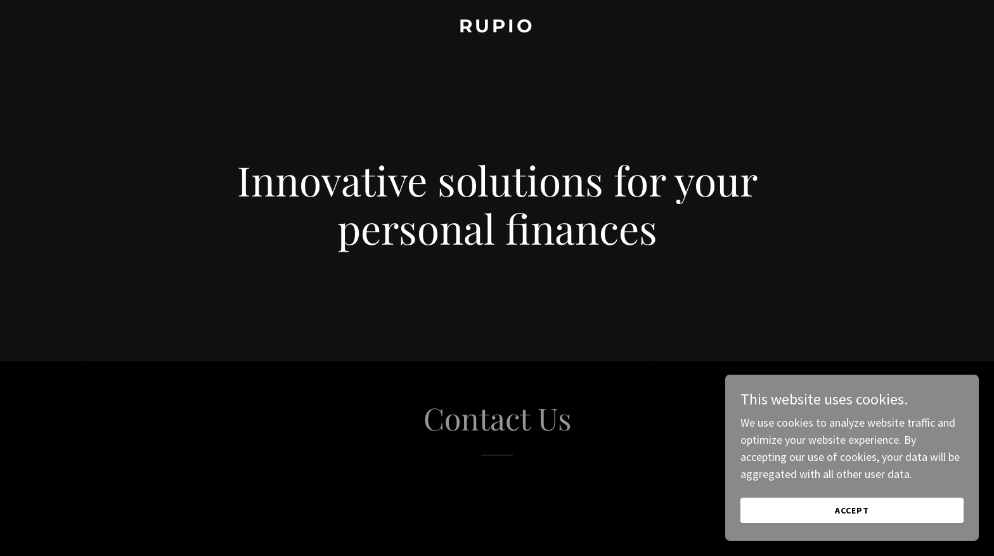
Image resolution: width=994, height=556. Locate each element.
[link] (497, 28)
